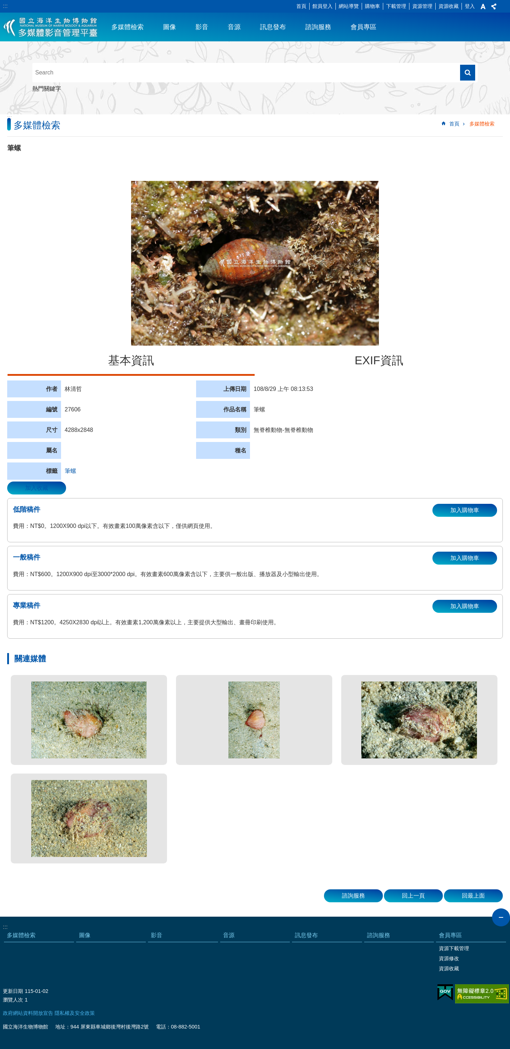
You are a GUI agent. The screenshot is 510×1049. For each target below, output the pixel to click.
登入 (470, 6)
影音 (201, 27)
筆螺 (70, 471)
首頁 (301, 6)
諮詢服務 (318, 27)
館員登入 (322, 6)
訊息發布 (273, 27)
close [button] (501, 917)
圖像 (169, 27)
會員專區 (363, 27)
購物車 (372, 6)
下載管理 (396, 6)
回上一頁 (413, 896)
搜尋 (467, 73)
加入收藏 (36, 488)
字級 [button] (483, 6)
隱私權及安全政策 (75, 1013)
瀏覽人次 (13, 1000)
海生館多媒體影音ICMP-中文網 (51, 27)
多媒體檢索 (127, 27)
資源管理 (422, 6)
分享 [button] (493, 6)
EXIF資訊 (378, 360)
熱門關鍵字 (46, 89)
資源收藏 (449, 6)
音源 (234, 27)
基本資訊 (131, 360)
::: (5, 6)
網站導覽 (349, 6)
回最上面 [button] (473, 896)
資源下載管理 (454, 948)
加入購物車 (464, 510)
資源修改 (449, 958)
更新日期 (13, 991)
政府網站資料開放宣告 (28, 1013)
